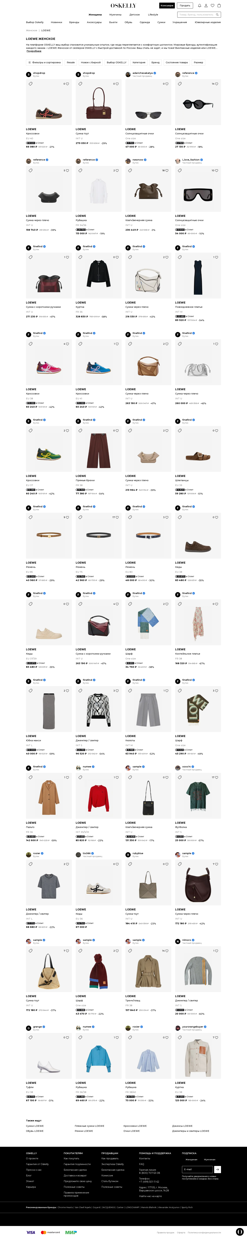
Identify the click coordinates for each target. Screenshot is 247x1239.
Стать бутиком (109, 1181)
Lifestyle (153, 14)
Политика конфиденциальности (204, 1232)
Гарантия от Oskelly (37, 1164)
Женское (31, 30)
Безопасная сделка (75, 1169)
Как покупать (71, 1158)
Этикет (30, 1181)
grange (37, 1026)
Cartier (120, 1207)
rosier (36, 853)
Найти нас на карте (150, 1196)
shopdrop (39, 73)
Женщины (95, 14)
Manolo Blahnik (148, 1207)
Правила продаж (165, 1232)
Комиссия (107, 1175)
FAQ (141, 1164)
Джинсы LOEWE (182, 1125)
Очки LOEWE (132, 1131)
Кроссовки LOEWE (135, 1125)
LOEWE (31, 129)
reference (188, 73)
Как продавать (109, 1158)
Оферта (181, 1232)
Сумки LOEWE (35, 1125)
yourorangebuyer (192, 1026)
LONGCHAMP (132, 1207)
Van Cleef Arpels (83, 1207)
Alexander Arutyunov (169, 1207)
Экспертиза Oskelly (112, 1164)
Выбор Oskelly (35, 22)
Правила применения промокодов (76, 1194)
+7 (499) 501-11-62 (149, 1181)
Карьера (31, 1186)
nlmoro (186, 940)
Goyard (96, 1207)
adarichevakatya (143, 73)
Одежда (145, 22)
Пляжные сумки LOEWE (89, 1125)
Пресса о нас (34, 1169)
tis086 (87, 853)
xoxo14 (186, 766)
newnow (138, 159)
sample (137, 766)
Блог (29, 1175)
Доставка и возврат (75, 1175)
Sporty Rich (187, 1207)
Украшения (180, 22)
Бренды (74, 22)
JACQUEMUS (108, 1207)
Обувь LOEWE (35, 1131)
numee (87, 766)
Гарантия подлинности (77, 1164)
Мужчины (115, 14)
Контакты (144, 1158)
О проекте (32, 1158)
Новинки (56, 22)
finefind (37, 246)
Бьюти (113, 22)
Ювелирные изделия (208, 22)
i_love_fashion (191, 159)
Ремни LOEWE (84, 1131)
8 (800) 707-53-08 (149, 1172)
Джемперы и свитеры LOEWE (190, 1131)
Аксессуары (94, 22)
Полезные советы (74, 1186)
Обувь (128, 22)
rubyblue (138, 853)
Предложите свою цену (78, 1181)
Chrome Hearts (65, 1207)
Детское (135, 14)
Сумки (161, 22)
